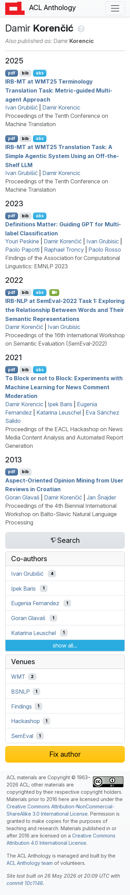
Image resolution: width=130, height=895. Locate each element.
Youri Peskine (22, 241)
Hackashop (25, 721)
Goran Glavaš (22, 497)
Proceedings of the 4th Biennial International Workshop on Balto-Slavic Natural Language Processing (61, 514)
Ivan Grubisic (102, 241)
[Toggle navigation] (115, 8)
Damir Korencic (61, 107)
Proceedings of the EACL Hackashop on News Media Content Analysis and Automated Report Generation (64, 437)
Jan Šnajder (101, 497)
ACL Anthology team (30, 863)
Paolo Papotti (22, 249)
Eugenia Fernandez (35, 603)
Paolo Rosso (104, 249)
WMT (18, 676)
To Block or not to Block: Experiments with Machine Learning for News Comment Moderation (64, 387)
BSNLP (20, 691)
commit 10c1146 (25, 883)
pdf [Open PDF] (11, 73)
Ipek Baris (60, 404)
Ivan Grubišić (21, 107)
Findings (21, 706)
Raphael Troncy (64, 249)
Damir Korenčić (63, 241)
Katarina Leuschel (58, 412)
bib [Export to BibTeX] (25, 73)
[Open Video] (54, 292)
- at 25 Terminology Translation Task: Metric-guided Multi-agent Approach (58, 90)
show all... (65, 645)
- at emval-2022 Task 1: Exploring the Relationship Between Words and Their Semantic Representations (64, 309)
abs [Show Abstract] (40, 73)
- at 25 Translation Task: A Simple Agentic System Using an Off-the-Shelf (62, 156)
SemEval (22, 735)
